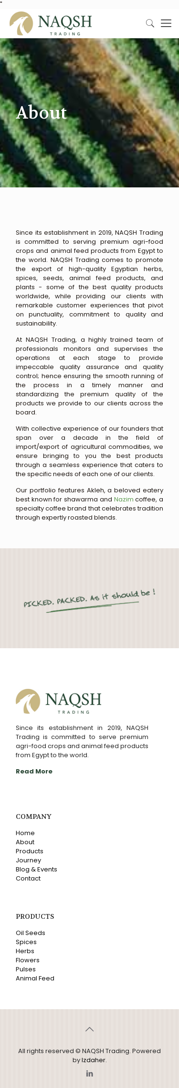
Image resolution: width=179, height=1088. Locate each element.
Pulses (26, 969)
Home (25, 833)
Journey (28, 860)
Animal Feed (35, 978)
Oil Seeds (30, 932)
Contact (28, 878)
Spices (26, 942)
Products (29, 851)
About (25, 842)
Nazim (124, 499)
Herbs (25, 951)
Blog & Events (36, 869)
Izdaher (93, 1060)
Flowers (28, 960)
